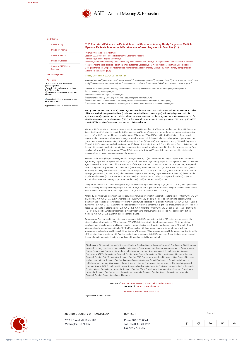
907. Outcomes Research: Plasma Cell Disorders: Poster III (147, 283)
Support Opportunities (186, 340)
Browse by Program (59, 50)
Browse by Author (58, 55)
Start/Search (52, 39)
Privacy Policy (203, 340)
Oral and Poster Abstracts (147, 286)
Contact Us (232, 340)
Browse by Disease (59, 61)
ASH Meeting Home (55, 74)
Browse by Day (57, 44)
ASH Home (33, 3)
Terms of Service (218, 340)
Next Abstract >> (151, 291)
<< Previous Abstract (133, 291)
